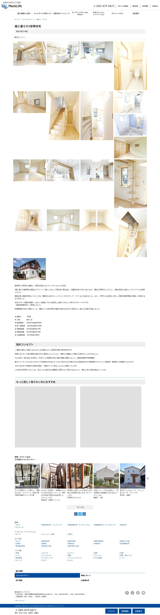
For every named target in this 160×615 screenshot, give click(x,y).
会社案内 (136, 13)
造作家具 (19, 558)
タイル (70, 560)
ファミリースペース (75, 558)
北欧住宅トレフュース (61, 13)
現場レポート (86, 575)
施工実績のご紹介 (24, 13)
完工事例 (19, 580)
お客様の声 (85, 580)
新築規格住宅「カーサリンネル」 (79, 525)
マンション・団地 (48, 534)
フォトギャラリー (22, 575)
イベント (111, 611)
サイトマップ (20, 600)
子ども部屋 (98, 558)
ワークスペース (47, 558)
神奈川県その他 (73, 546)
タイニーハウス (117, 13)
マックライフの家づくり (43, 13)
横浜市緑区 (46, 541)
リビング (45, 553)
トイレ (18, 555)
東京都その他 (46, 546)
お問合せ (155, 6)
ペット (122, 558)
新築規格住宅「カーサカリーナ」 (105, 525)
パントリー (98, 555)
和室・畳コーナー (126, 555)
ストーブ (19, 560)
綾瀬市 (44, 543)
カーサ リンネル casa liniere (80, 13)
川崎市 (18, 543)
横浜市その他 (124, 541)
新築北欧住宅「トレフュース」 (52, 525)
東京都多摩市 (20, 546)
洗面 (95, 553)
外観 (17, 553)
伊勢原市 (97, 543)
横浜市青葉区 (98, 541)
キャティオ (19, 527)
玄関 (121, 553)
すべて (18, 525)
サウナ (44, 560)
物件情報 (145, 6)
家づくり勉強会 (123, 6)
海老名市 (71, 543)
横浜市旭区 (72, 541)
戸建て (70, 534)
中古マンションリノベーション (98, 13)
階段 (69, 555)
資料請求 (135, 6)
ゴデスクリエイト (59, 606)
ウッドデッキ (46, 555)
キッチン (71, 553)
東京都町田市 (124, 543)
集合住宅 (123, 525)
